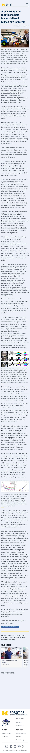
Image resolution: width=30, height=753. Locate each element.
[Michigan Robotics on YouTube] (19, 746)
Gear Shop (19, 740)
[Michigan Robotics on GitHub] (15, 746)
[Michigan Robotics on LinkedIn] (11, 746)
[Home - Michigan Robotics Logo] (7, 5)
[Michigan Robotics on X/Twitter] (23, 746)
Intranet (18, 737)
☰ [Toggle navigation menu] (27, 4)
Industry (18, 722)
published (4, 102)
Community (19, 725)
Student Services (21, 733)
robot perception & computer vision (10, 626)
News (3, 733)
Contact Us (5, 737)
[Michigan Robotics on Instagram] (6, 746)
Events (9, 733)
